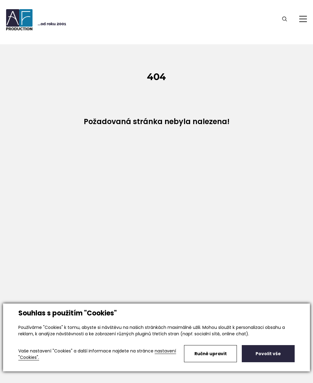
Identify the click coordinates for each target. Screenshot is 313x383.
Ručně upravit (210, 354)
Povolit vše (268, 354)
